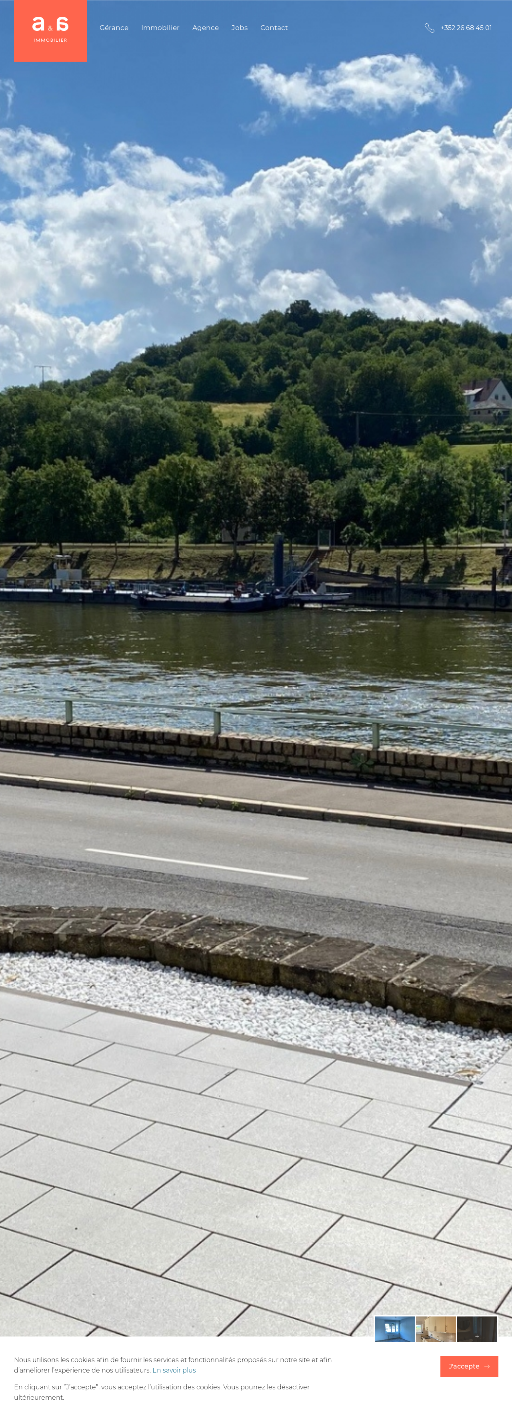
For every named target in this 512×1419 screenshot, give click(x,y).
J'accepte (464, 1366)
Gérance (114, 28)
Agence (205, 28)
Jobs (240, 28)
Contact (274, 28)
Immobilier (160, 28)
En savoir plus (174, 1370)
